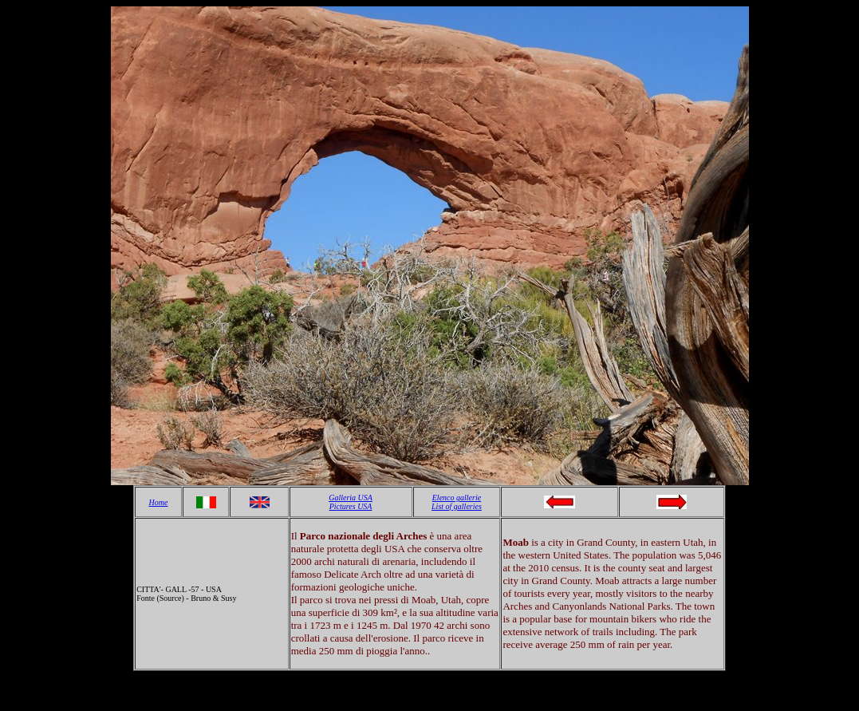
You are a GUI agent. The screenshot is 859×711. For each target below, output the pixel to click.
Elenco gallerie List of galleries (456, 502)
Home (158, 502)
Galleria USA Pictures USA (350, 502)
